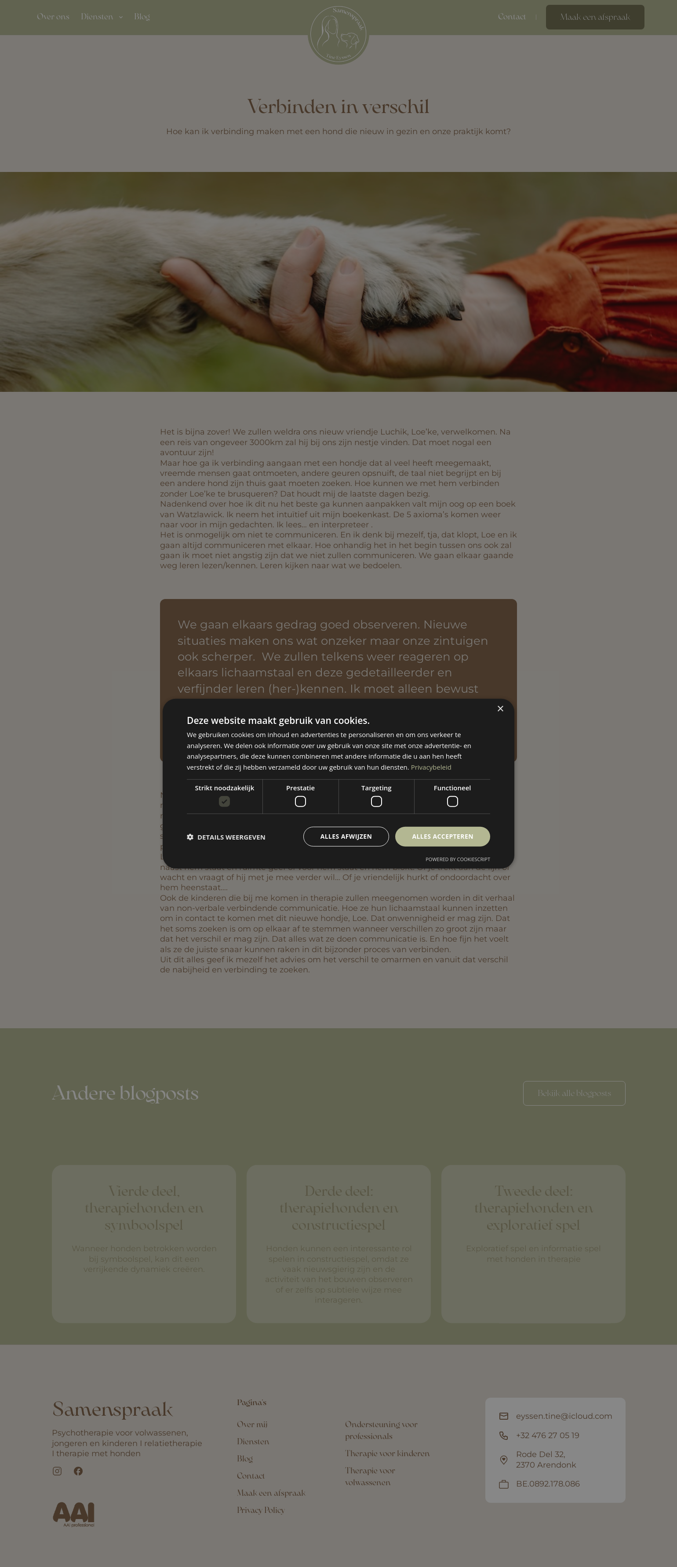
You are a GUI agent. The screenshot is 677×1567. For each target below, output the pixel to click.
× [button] (500, 708)
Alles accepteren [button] (442, 836)
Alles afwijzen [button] (346, 836)
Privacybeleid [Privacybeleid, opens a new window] (431, 767)
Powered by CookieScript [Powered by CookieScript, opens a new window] (458, 859)
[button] (226, 836)
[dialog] (338, 783)
